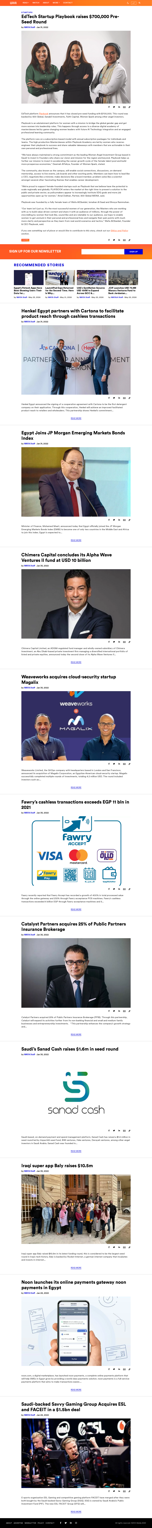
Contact (68, 3)
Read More (76, 418)
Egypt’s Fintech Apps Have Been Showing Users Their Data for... (28, 290)
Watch (36, 3)
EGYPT (25, 240)
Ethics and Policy (119, 231)
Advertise (18, 1523)
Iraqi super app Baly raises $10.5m (57, 1166)
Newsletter (30, 1523)
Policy (41, 1523)
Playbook (43, 114)
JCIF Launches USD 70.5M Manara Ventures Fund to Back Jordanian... (122, 290)
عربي (134, 3)
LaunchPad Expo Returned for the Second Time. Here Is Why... (59, 290)
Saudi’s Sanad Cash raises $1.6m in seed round (70, 1049)
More (55, 3)
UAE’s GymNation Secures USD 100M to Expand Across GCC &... (91, 290)
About (46, 3)
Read (25, 3)
